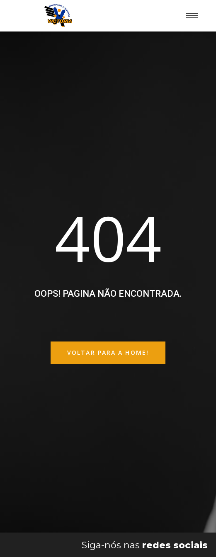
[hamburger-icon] (191, 15)
